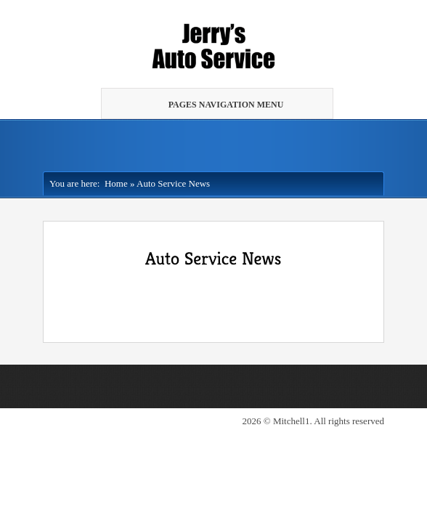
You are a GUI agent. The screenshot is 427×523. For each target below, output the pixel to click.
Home (113, 183)
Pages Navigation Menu (215, 105)
